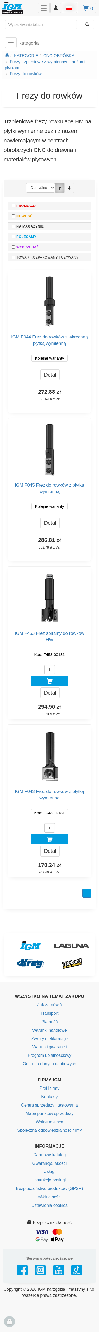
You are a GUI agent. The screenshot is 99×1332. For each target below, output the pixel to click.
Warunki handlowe (49, 1030)
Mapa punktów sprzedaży (49, 1113)
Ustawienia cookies (49, 1205)
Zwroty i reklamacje (49, 1038)
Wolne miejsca (49, 1122)
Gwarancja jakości (49, 1163)
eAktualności (49, 1197)
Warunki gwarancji (49, 1047)
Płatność (49, 1022)
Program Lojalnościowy (49, 1055)
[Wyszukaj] (87, 24)
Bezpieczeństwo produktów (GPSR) (49, 1188)
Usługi (49, 1171)
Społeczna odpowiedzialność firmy (49, 1130)
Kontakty (49, 1096)
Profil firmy (50, 1088)
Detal (50, 375)
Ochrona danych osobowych (49, 1064)
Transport (50, 1013)
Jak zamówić (49, 1005)
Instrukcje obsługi (49, 1180)
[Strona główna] (7, 55)
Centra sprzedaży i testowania (49, 1105)
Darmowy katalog (49, 1155)
